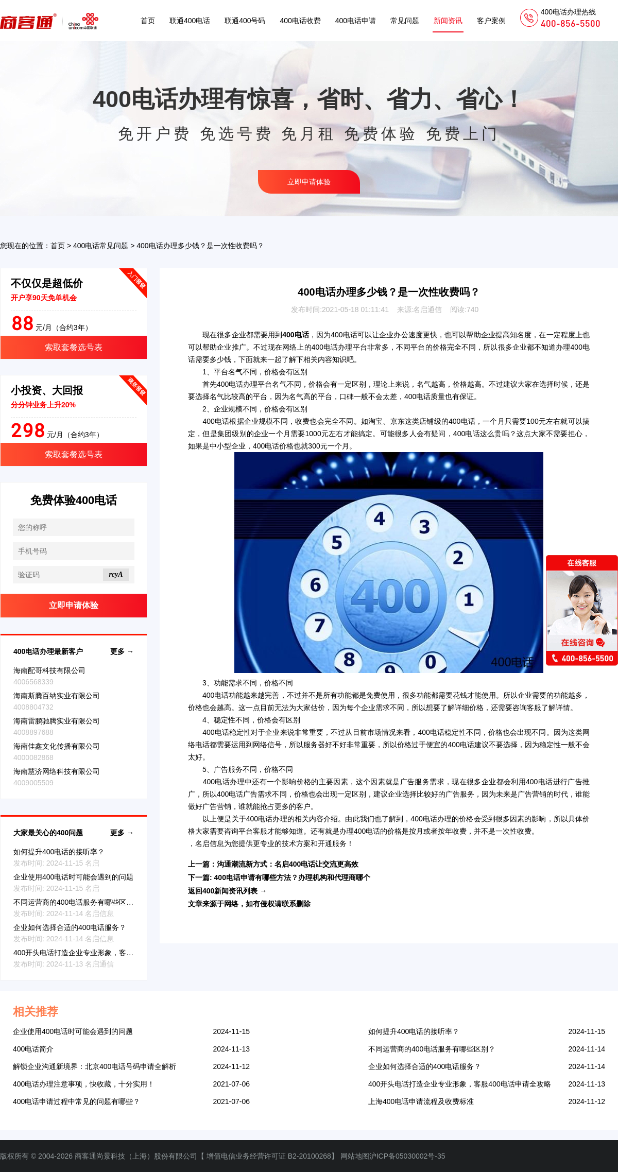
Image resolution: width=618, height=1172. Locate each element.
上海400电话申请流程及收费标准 (421, 1101)
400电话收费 (300, 20)
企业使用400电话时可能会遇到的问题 (73, 877)
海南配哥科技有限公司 (49, 670)
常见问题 (404, 20)
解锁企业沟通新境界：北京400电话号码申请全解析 (94, 1066)
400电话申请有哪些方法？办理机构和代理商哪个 (292, 877)
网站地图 (354, 1156)
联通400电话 (189, 20)
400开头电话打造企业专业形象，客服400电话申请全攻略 (104, 953)
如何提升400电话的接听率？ (59, 852)
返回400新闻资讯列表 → (227, 891)
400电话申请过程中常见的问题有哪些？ (76, 1101)
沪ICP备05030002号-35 (407, 1156)
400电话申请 (355, 20)
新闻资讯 (448, 20)
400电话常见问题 (100, 246)
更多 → (122, 651)
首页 (148, 20)
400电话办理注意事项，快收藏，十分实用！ (83, 1084)
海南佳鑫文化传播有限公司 (56, 746)
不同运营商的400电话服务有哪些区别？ (77, 902)
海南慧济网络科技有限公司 (56, 771)
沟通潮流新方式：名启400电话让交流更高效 (287, 864)
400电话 (344, 335)
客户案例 (491, 20)
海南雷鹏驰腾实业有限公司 (56, 721)
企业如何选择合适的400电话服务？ (69, 927)
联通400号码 (245, 20)
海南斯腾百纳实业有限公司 (56, 696)
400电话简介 (33, 1049)
